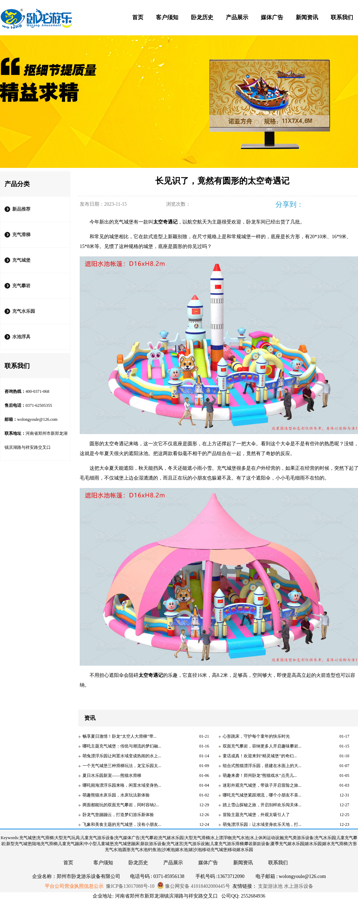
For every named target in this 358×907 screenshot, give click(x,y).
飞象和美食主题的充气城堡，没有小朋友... (122, 824)
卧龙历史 (202, 17)
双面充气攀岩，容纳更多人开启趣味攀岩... (262, 746)
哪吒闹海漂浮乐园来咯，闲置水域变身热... (122, 785)
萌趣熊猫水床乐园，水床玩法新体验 (116, 795)
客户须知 (167, 17)
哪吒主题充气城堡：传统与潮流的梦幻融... (122, 746)
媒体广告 (272, 17)
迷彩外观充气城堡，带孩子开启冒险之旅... (262, 785)
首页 (137, 17)
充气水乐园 (23, 311)
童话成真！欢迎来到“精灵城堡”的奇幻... (260, 755)
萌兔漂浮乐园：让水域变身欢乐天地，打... (262, 824)
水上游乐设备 (297, 886)
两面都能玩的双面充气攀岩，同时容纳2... (121, 804)
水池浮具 (21, 336)
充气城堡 (21, 260)
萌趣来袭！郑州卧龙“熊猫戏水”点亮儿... (260, 775)
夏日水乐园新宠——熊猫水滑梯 (112, 775)
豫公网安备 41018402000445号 (193, 886)
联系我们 (342, 17)
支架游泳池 (270, 886)
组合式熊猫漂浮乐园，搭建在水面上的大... (262, 765)
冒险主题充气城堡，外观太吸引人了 (256, 814)
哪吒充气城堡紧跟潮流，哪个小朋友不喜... (262, 795)
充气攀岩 (21, 285)
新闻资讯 (307, 17)
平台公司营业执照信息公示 (74, 886)
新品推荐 (21, 209)
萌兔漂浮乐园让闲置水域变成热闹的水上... (122, 755)
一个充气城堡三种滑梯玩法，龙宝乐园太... (122, 765)
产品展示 (237, 17)
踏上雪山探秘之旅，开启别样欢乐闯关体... (262, 804)
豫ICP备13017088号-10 (130, 886)
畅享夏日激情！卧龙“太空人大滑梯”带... (120, 736)
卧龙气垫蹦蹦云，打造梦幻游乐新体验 (118, 814)
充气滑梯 (21, 234)
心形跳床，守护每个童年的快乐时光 (256, 736)
